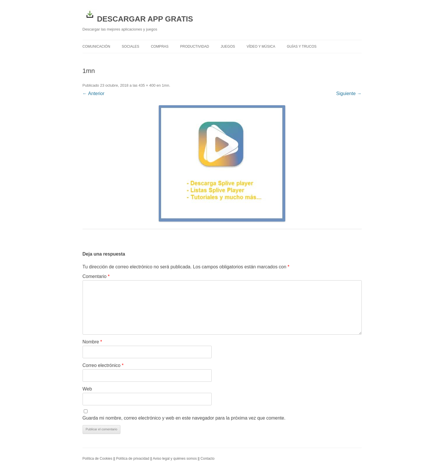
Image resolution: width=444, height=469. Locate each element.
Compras (160, 46)
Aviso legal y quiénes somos (175, 458)
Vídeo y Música (261, 46)
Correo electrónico (103, 365)
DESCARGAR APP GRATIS (138, 15)
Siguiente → (348, 93)
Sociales (130, 46)
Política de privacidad (132, 458)
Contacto (208, 458)
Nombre (92, 341)
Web (87, 388)
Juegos (228, 46)
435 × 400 (146, 85)
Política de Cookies (98, 458)
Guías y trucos (302, 46)
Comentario (96, 276)
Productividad (194, 46)
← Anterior (94, 93)
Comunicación (96, 46)
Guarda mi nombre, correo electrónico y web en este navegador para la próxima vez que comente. (184, 417)
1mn (165, 85)
